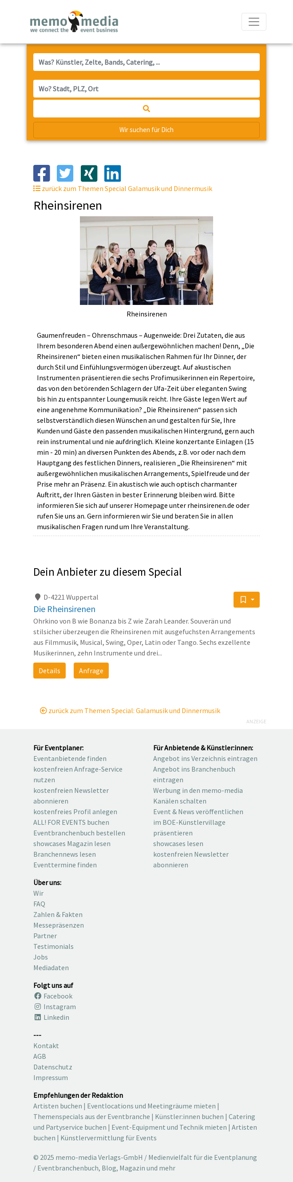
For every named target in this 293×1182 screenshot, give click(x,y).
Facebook (52, 995)
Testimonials (53, 946)
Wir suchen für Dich (146, 129)
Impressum (50, 1077)
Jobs (40, 956)
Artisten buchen (57, 1105)
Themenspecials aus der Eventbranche (91, 1116)
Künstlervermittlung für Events (108, 1137)
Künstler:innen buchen (189, 1116)
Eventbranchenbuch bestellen (79, 832)
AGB (39, 1056)
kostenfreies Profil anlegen (75, 811)
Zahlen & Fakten (58, 914)
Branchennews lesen (64, 854)
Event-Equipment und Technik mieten (169, 1127)
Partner (45, 935)
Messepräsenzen (58, 925)
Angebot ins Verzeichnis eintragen (205, 758)
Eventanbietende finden (70, 758)
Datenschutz (52, 1066)
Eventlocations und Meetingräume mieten (151, 1105)
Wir (38, 893)
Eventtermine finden (65, 864)
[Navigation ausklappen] (254, 22)
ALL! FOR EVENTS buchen (71, 822)
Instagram (54, 1006)
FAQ (39, 903)
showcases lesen (178, 843)
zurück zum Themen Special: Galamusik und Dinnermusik (130, 710)
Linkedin (51, 1017)
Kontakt (46, 1045)
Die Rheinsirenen (64, 608)
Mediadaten (51, 967)
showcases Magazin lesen (72, 843)
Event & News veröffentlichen (198, 811)
